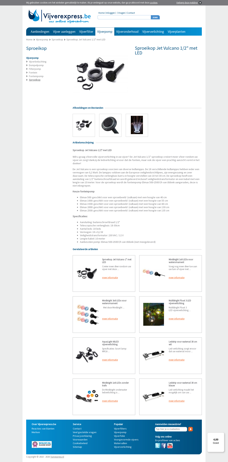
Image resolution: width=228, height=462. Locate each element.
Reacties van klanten (43, 428)
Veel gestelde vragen (84, 432)
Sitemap (77, 446)
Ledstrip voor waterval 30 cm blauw (183, 384)
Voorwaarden (80, 439)
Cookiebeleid (80, 443)
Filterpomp (35, 69)
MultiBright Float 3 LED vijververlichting (180, 302)
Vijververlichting (153, 31)
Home (101, 12)
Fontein (33, 72)
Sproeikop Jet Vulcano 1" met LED (116, 261)
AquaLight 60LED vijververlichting (110, 343)
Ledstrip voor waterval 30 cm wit (183, 343)
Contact (131, 12)
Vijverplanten (176, 31)
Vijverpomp (104, 31)
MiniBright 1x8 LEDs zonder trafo (115, 384)
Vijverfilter (86, 31)
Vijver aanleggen (64, 31)
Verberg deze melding (187, 2)
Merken (36, 432)
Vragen (121, 12)
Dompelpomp (36, 65)
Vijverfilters (120, 428)
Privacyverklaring (82, 436)
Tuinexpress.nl (57, 456)
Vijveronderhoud (127, 31)
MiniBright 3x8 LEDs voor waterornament (114, 302)
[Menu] (222, 435)
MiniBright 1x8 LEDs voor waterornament (181, 261)
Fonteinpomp (36, 76)
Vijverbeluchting (37, 61)
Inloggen (110, 12)
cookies (153, 2)
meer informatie (110, 277)
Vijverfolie (119, 436)
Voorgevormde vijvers (126, 439)
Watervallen (120, 443)
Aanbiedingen (40, 31)
